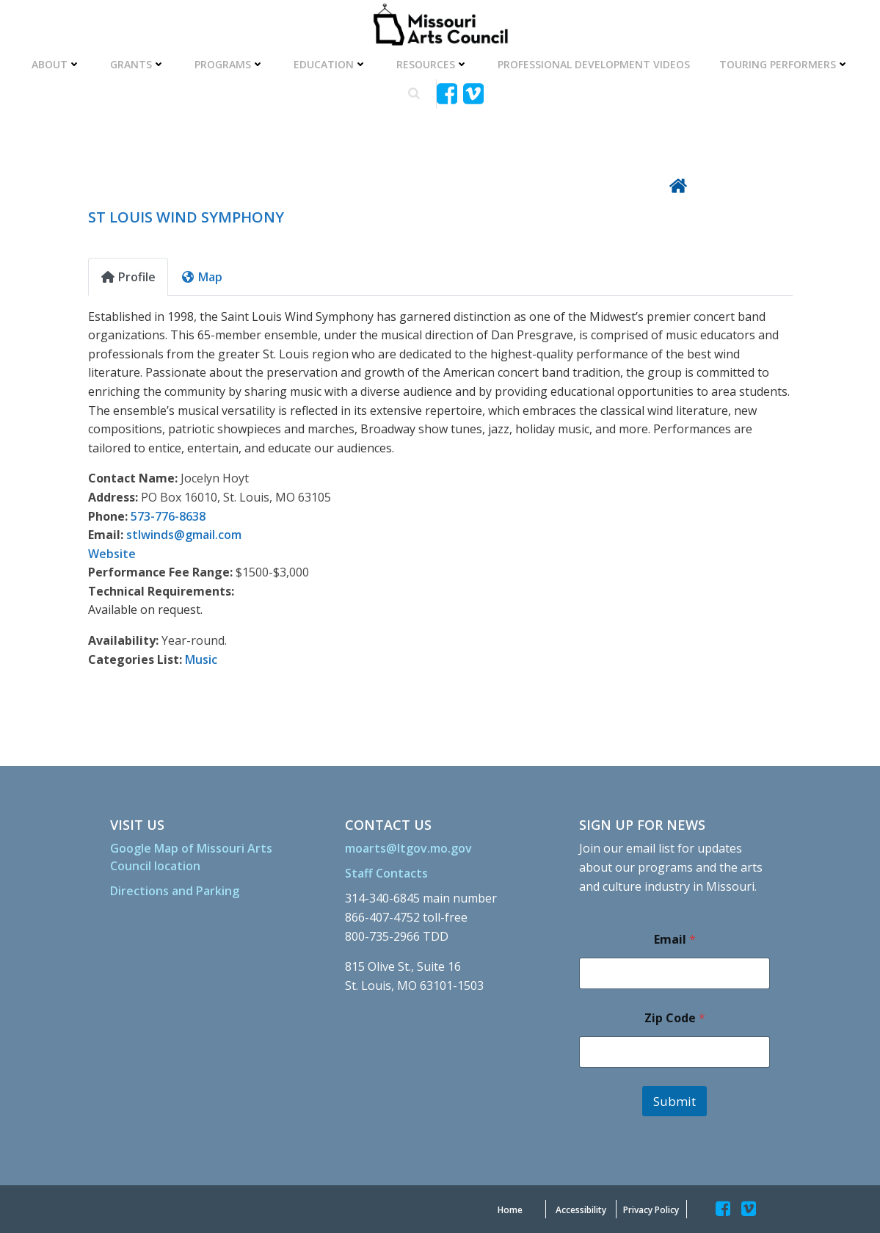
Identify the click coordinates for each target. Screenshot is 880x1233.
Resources (432, 64)
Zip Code (674, 1018)
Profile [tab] (128, 277)
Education (330, 64)
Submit (674, 1101)
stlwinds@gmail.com (183, 535)
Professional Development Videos (594, 64)
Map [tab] (201, 277)
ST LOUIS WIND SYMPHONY (186, 217)
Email (675, 940)
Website (112, 554)
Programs (229, 64)
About (56, 64)
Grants (137, 64)
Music (201, 659)
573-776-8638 (168, 516)
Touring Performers (784, 64)
